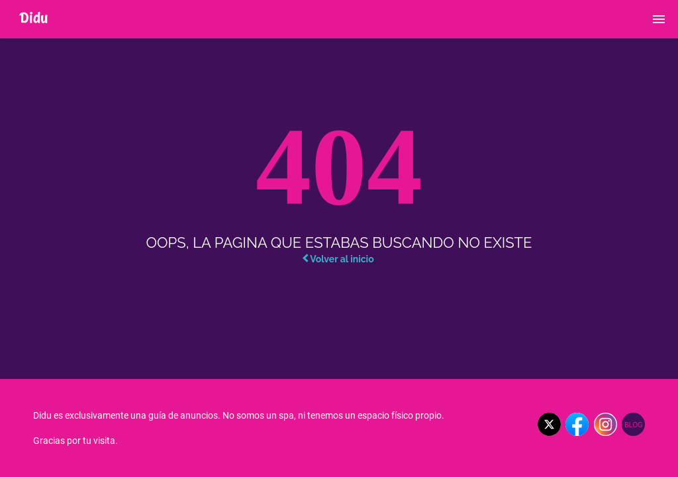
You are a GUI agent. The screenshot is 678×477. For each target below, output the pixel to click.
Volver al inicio (338, 259)
